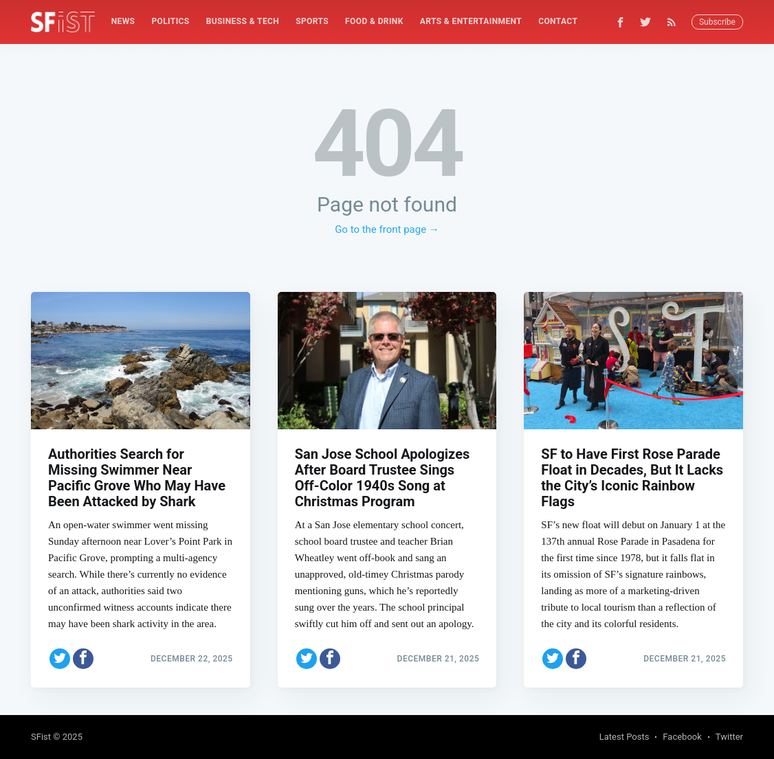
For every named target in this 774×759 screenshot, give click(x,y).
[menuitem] (123, 21)
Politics (170, 21)
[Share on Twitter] (59, 658)
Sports (312, 21)
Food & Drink (374, 21)
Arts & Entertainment (471, 21)
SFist (41, 737)
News (123, 21)
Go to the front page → (387, 229)
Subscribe (717, 22)
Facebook (682, 737)
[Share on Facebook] (83, 658)
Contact (557, 21)
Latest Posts (624, 737)
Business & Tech (243, 21)
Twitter (729, 737)
